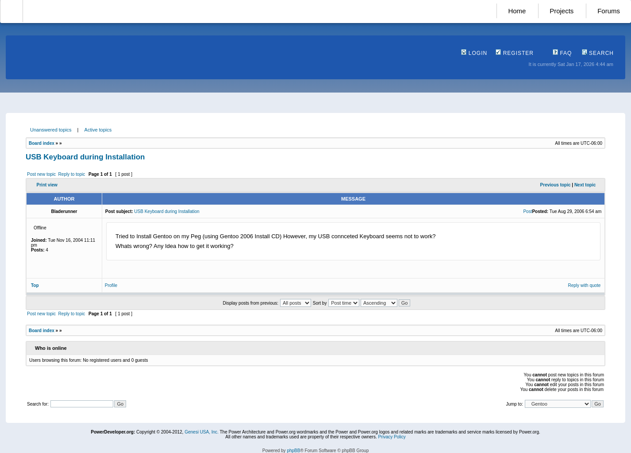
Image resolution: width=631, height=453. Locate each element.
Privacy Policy (391, 436)
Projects (561, 11)
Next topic (585, 184)
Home (517, 11)
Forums (608, 11)
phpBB (293, 450)
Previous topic (555, 184)
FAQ (562, 53)
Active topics (98, 129)
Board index (41, 143)
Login (474, 53)
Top (35, 285)
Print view (47, 184)
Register (515, 53)
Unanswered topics (51, 129)
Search (598, 53)
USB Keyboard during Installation (85, 157)
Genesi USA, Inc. (202, 432)
